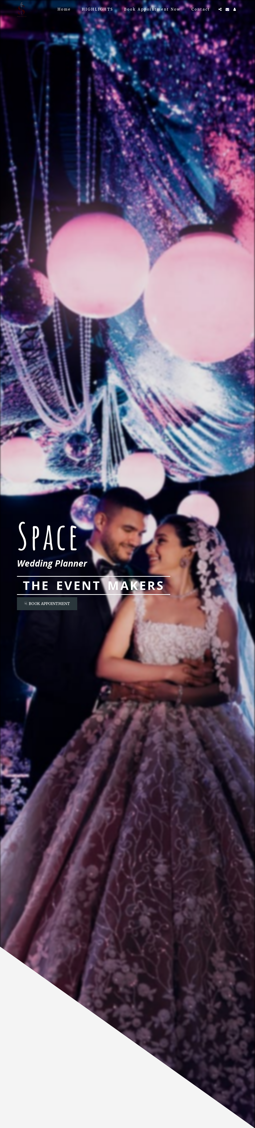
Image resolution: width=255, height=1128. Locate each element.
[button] (220, 9)
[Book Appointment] (47, 603)
